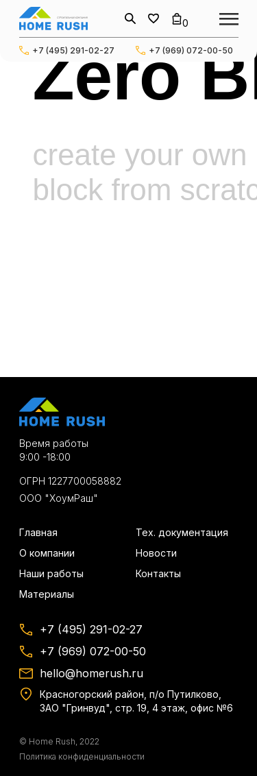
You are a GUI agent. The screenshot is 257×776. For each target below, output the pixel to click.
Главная (38, 532)
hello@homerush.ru (91, 673)
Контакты (158, 573)
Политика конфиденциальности (82, 756)
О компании (47, 553)
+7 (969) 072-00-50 (191, 50)
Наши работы (51, 573)
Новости (156, 553)
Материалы (46, 594)
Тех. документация (182, 532)
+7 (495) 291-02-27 (73, 50)
